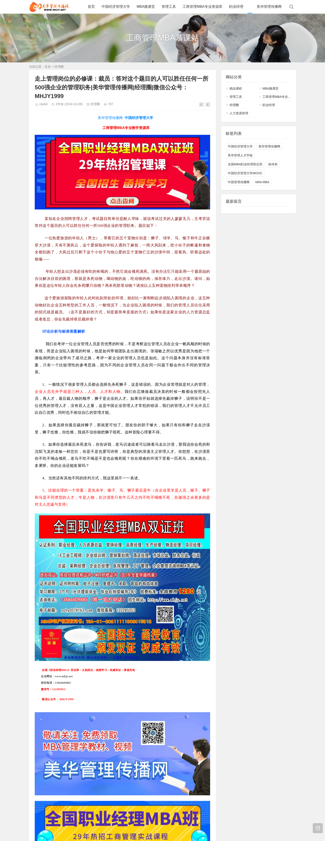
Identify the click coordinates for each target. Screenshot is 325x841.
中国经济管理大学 (116, 6)
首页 (91, 6)
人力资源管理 (239, 113)
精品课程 (236, 88)
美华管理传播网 (269, 6)
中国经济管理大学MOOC (245, 173)
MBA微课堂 (146, 6)
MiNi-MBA (262, 182)
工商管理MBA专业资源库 (202, 6)
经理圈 (59, 66)
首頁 (48, 66)
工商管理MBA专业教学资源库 (282, 96)
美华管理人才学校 (240, 155)
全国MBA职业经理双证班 (245, 164)
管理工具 (169, 6)
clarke (43, 104)
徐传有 (273, 164)
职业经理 (236, 6)
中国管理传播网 (239, 182)
